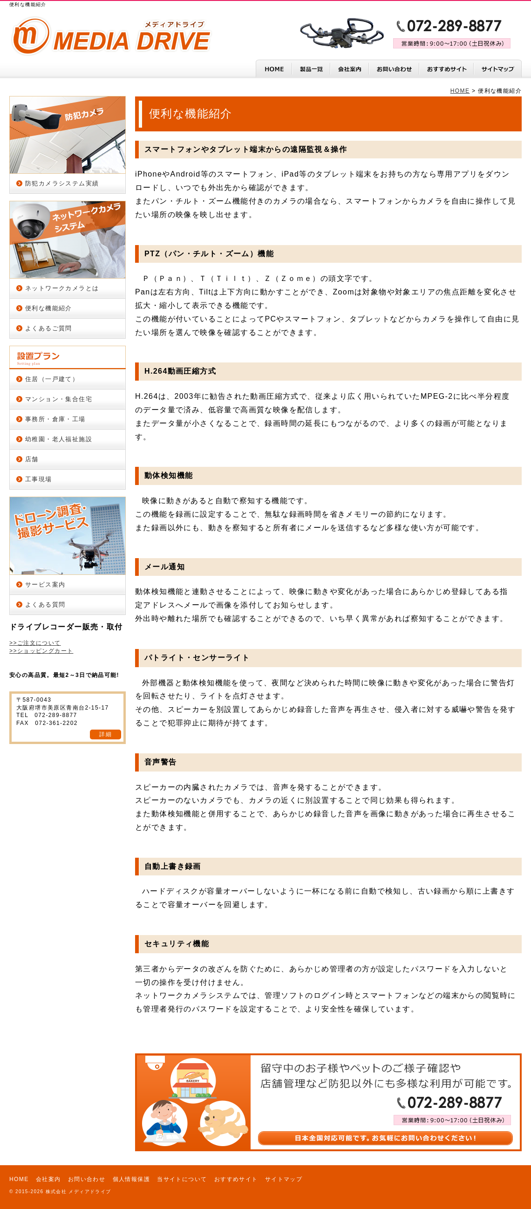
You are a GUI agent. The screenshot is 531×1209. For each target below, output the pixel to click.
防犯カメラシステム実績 (62, 183)
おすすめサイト (236, 1179)
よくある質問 (45, 604)
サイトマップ (283, 1179)
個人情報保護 (131, 1179)
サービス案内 (45, 584)
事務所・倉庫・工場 (55, 419)
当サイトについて (182, 1179)
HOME (460, 91)
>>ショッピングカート (41, 651)
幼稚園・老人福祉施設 (58, 439)
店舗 (32, 459)
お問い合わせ (86, 1179)
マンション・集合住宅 (58, 399)
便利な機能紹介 (48, 308)
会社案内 (48, 1179)
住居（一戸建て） (52, 379)
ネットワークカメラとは (62, 288)
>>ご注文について (35, 643)
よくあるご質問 (48, 328)
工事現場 (38, 479)
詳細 (105, 734)
